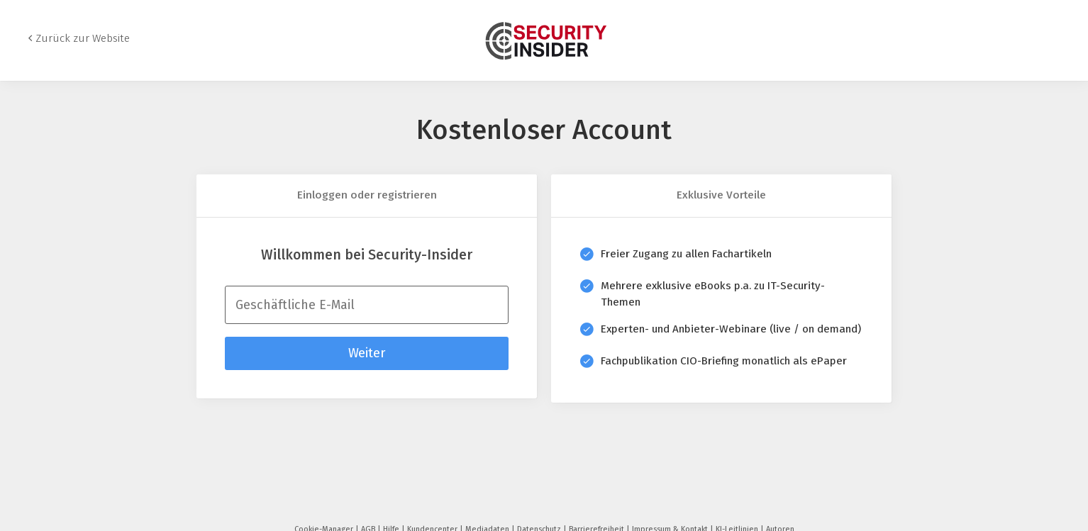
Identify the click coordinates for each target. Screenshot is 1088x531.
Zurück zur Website (82, 38)
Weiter (366, 353)
